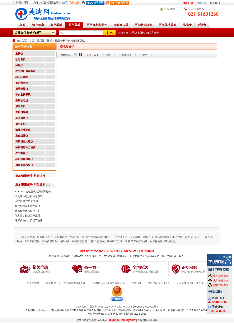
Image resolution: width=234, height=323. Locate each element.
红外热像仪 (21, 153)
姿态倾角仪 (21, 118)
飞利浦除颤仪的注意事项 (29, 196)
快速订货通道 (128, 320)
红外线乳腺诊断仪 (25, 71)
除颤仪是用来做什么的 (27, 210)
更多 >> (50, 184)
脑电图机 (20, 123)
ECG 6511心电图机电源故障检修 (33, 191)
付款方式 (201, 2)
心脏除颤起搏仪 (24, 159)
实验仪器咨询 (220, 285)
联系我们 (215, 2)
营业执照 (51, 283)
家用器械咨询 (220, 280)
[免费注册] (74, 2)
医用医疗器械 (44, 40)
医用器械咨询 (220, 276)
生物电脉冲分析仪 (25, 147)
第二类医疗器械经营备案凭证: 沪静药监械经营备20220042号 (118, 310)
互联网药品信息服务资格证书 (108, 283)
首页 (31, 40)
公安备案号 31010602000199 (192, 283)
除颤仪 (19, 65)
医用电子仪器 (62, 40)
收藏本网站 (22, 2)
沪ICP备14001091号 (159, 283)
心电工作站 (21, 77)
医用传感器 (21, 112)
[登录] (64, 2)
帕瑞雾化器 (152, 32)
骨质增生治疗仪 (24, 141)
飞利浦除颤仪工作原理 (27, 215)
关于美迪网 (33, 283)
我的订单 (188, 2)
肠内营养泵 (21, 82)
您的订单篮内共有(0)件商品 (91, 320)
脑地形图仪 (78, 40)
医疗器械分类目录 (147, 320)
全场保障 (169, 8)
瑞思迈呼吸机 (137, 32)
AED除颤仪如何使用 (26, 201)
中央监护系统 (23, 94)
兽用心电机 (21, 100)
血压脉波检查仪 (24, 164)
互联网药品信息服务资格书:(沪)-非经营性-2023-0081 (117, 313)
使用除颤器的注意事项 (27, 206)
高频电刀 (123, 32)
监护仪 (19, 53)
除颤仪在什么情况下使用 (29, 220)
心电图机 (20, 59)
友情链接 (137, 283)
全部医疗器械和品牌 (28, 32)
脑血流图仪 (21, 135)
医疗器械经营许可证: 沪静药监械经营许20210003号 (54, 310)
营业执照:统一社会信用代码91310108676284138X (180, 310)
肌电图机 (20, 106)
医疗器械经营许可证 (74, 283)
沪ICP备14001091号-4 (145, 306)
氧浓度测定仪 (23, 129)
